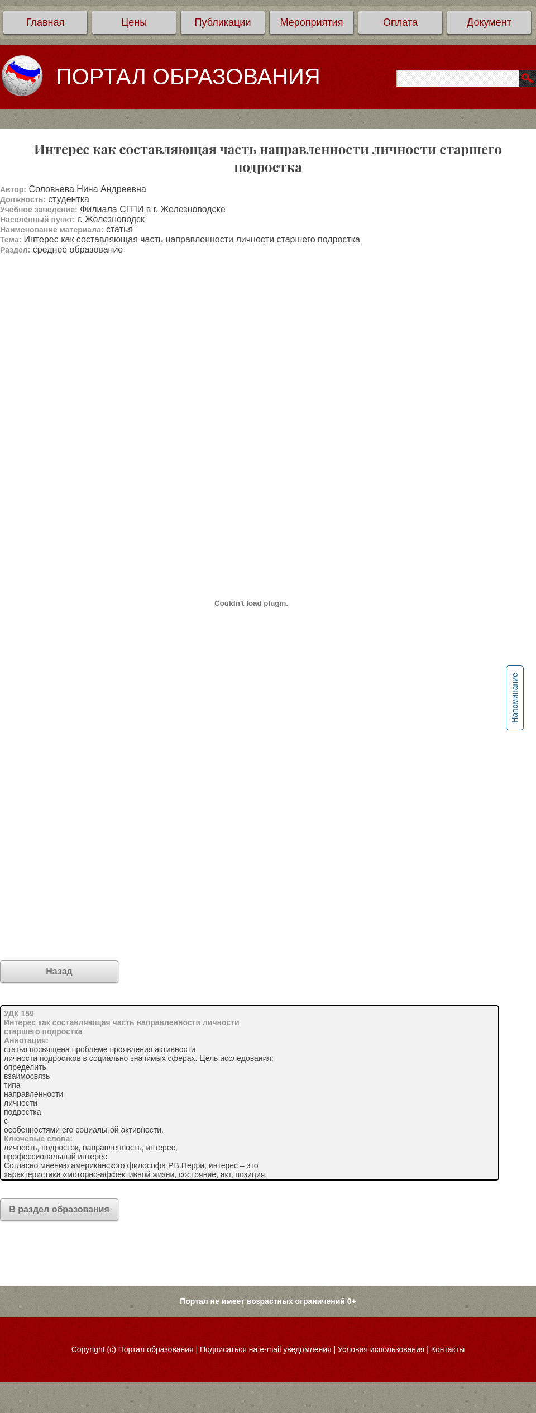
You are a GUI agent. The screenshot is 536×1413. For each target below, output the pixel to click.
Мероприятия (311, 22)
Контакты (448, 1349)
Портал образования (156, 1349)
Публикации (223, 22)
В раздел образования (59, 1209)
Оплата (400, 22)
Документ (489, 22)
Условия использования (381, 1349)
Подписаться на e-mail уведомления (266, 1349)
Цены (134, 22)
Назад (59, 971)
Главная (45, 22)
